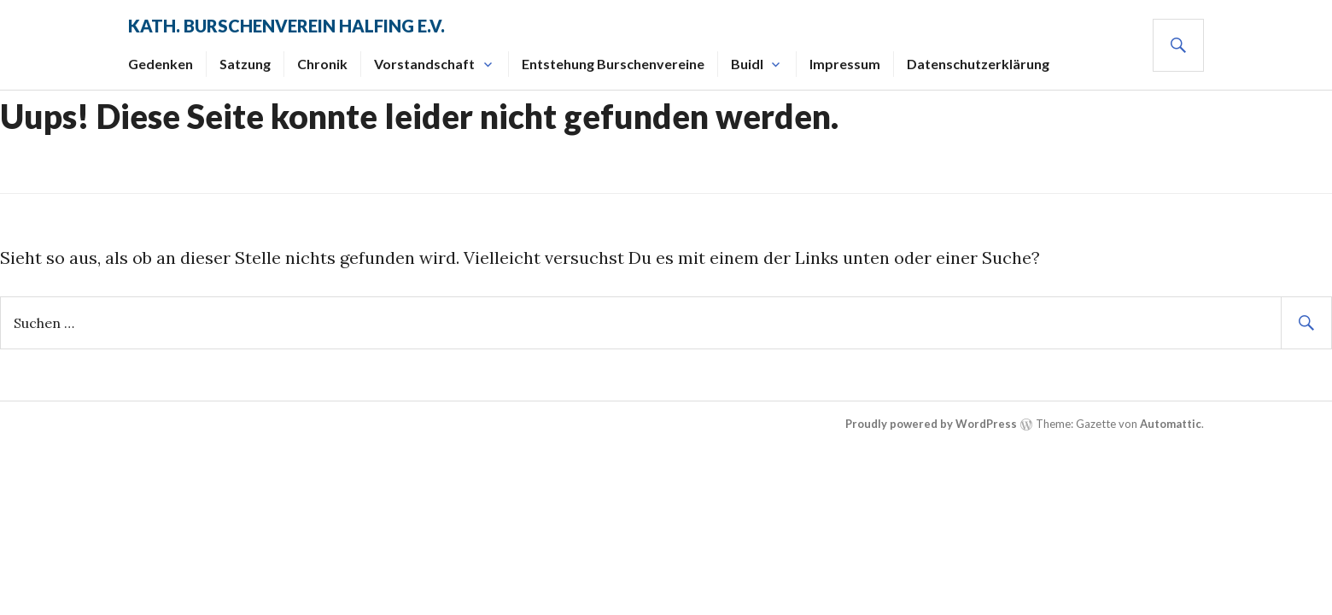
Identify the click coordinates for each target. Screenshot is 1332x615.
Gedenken (160, 64)
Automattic (1170, 423)
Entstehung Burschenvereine (613, 64)
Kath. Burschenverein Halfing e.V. (286, 25)
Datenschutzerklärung (978, 64)
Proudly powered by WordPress (931, 423)
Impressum (844, 64)
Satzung (245, 64)
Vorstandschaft (424, 64)
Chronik (322, 64)
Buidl (747, 64)
